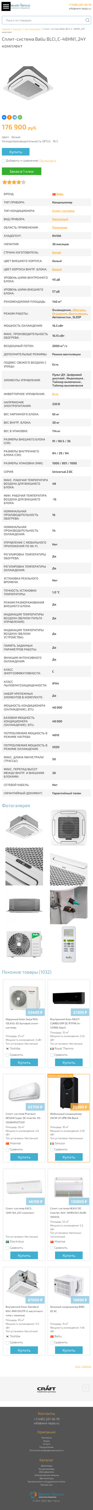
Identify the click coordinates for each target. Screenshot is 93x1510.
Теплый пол (46, 1484)
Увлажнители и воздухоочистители (46, 1481)
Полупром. (60, 227)
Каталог (17, 28)
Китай (56, 252)
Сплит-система (63, 210)
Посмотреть (47, 160)
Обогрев (79, 310)
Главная (6, 28)
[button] (85, 1388)
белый (57, 269)
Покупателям (46, 1447)
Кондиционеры (32, 28)
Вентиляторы (47, 1478)
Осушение (60, 313)
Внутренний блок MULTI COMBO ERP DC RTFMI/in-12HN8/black (65, 1023)
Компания (46, 1432)
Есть (55, 394)
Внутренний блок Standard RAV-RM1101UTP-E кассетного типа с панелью (24, 1311)
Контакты (47, 1437)
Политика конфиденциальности (46, 1450)
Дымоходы (46, 1465)
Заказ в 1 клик (21, 171)
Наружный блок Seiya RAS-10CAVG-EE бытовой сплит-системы (22, 1023)
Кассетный (60, 219)
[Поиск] (87, 20)
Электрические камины (46, 1475)
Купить (15, 151)
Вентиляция (78, 313)
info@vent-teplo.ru (80, 8)
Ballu (60, 194)
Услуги (46, 1443)
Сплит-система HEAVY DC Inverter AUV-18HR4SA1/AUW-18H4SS (68, 1212)
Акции (46, 1440)
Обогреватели (46, 1471)
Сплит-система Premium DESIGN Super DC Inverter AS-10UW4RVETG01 (23, 1118)
